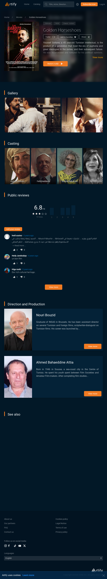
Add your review (13, 229)
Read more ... (19, 245)
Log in (102, 4)
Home (26, 4)
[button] (77, 4)
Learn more (28, 575)
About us (8, 519)
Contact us (9, 532)
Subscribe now (89, 4)
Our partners (9, 523)
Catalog (36, 4)
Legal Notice (61, 523)
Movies (19, 17)
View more (98, 57)
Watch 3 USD (55, 64)
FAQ (6, 528)
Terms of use (61, 528)
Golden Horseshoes (37, 17)
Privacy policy (61, 532)
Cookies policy (62, 519)
